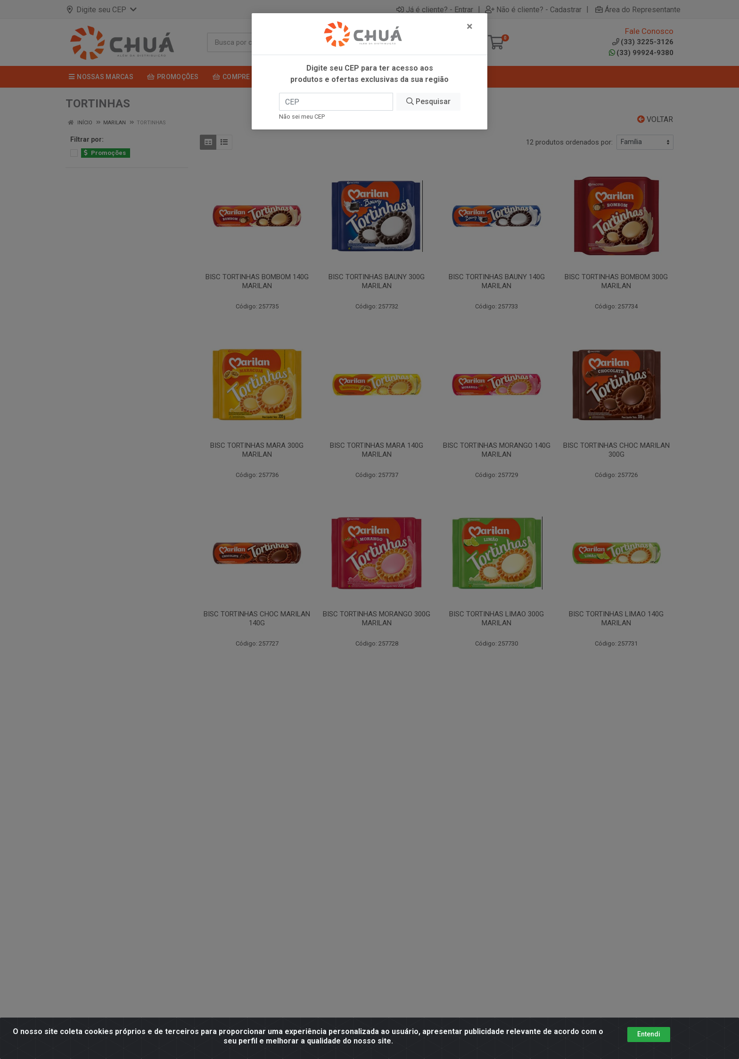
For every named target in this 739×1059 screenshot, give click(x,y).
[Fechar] (469, 26)
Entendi (648, 1036)
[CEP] (336, 102)
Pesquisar (428, 101)
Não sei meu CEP (302, 116)
